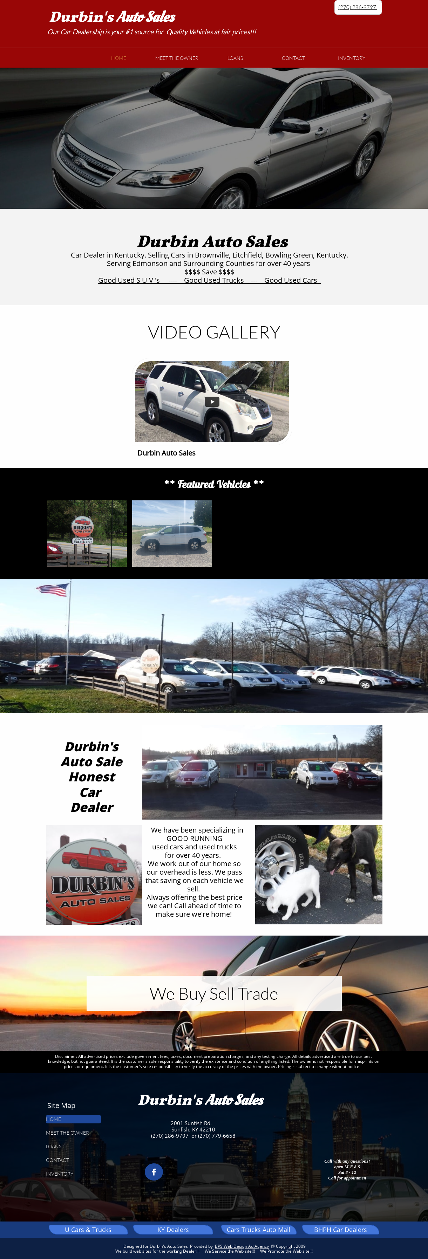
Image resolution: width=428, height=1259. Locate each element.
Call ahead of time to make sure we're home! (198, 910)
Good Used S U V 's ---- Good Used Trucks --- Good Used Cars (209, 280)
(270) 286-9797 (357, 7)
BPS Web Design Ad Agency (242, 1246)
